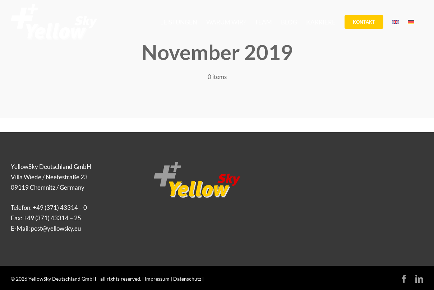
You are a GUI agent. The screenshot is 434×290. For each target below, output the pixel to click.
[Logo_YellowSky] (197, 165)
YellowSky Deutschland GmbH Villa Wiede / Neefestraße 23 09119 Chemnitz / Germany (51, 177)
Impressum (157, 279)
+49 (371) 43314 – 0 (60, 207)
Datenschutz (187, 279)
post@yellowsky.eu (56, 228)
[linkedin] (419, 279)
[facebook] (404, 279)
